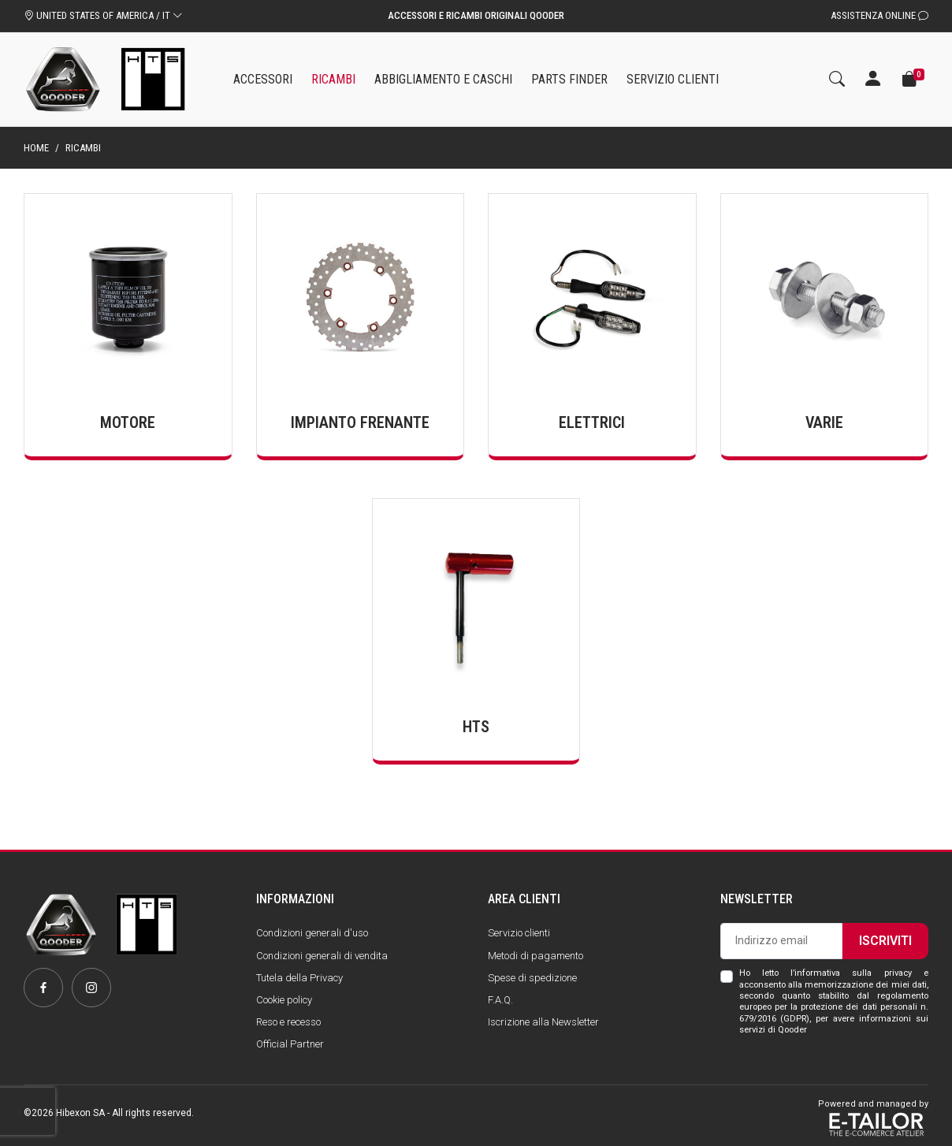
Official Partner (290, 1044)
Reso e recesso (288, 1022)
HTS (476, 726)
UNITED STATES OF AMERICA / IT (103, 15)
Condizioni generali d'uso (312, 933)
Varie (824, 422)
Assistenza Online (879, 15)
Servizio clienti (519, 933)
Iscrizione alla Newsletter (543, 1022)
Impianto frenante (360, 422)
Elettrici (592, 422)
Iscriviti (885, 940)
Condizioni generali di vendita (322, 956)
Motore (127, 422)
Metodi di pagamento (535, 956)
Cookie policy (284, 1000)
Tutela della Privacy (299, 978)
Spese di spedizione (532, 978)
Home (36, 148)
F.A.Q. (500, 1000)
